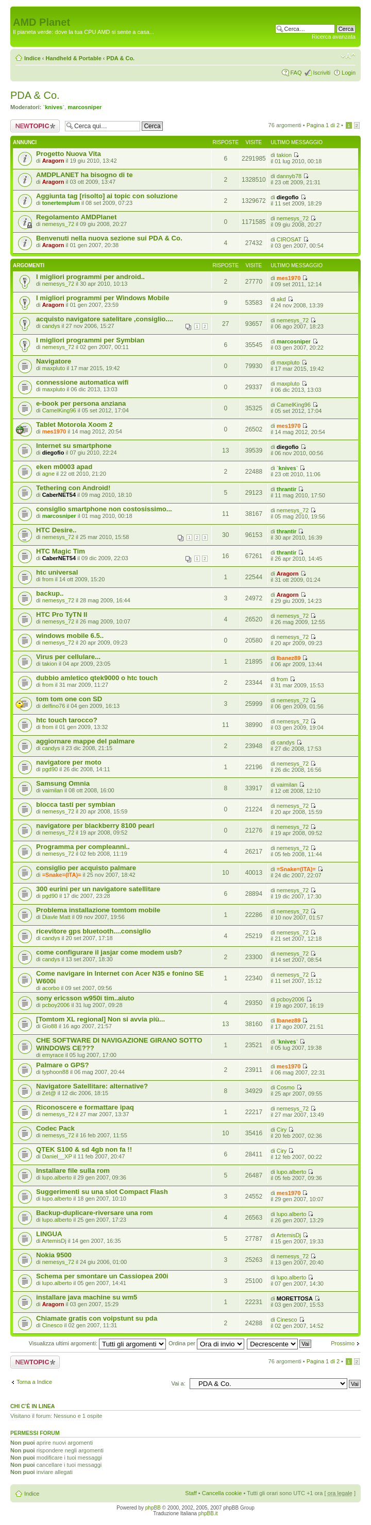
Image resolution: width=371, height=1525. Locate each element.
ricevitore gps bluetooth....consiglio (93, 931)
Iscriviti (321, 73)
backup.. (50, 593)
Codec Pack (55, 1128)
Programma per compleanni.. (83, 847)
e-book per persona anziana (81, 403)
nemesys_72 (58, 224)
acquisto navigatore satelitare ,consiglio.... (104, 319)
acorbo (51, 988)
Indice (32, 58)
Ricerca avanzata (334, 36)
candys (51, 326)
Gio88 (49, 1026)
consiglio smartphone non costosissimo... (104, 509)
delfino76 (53, 706)
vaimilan (52, 790)
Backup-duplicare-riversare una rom (94, 1213)
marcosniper (85, 107)
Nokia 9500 (54, 1255)
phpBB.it (208, 1513)
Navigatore (53, 361)
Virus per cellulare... (68, 657)
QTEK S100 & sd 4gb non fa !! (84, 1149)
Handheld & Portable (74, 58)
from (48, 579)
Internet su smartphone (74, 445)
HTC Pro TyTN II (61, 614)
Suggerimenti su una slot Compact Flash (102, 1191)
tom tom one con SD (69, 699)
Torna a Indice (34, 1382)
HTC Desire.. (56, 530)
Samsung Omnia (63, 783)
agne (48, 474)
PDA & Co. (121, 58)
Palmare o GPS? (62, 1065)
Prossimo (343, 1343)
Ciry (282, 1130)
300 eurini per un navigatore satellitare (98, 889)
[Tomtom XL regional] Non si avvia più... (100, 1019)
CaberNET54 (59, 495)
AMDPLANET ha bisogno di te (84, 175)
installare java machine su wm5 (86, 1297)
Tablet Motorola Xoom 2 (74, 424)
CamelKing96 (59, 410)
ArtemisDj (54, 1241)
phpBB (153, 1508)
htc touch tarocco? (66, 720)
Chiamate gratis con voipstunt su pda (96, 1318)
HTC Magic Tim (60, 551)
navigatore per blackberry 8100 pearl (95, 825)
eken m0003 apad (64, 467)
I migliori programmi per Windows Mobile (103, 298)
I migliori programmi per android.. (90, 277)
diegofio (288, 197)
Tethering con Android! (73, 488)
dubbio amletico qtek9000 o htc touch (97, 678)
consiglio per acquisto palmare (86, 868)
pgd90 (50, 769)
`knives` (54, 107)
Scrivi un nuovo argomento (35, 125)
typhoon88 (55, 1072)
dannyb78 (289, 176)
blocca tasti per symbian (75, 804)
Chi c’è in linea (32, 1406)
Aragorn (53, 161)
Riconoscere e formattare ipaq (85, 1107)
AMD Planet (41, 22)
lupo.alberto (57, 1177)
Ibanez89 (288, 658)
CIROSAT (289, 239)
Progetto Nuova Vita (68, 154)
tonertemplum (61, 203)
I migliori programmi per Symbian (90, 340)
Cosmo (286, 1087)
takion (284, 155)
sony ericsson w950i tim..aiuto (85, 998)
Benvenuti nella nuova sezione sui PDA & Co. (109, 238)
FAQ (295, 73)
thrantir (287, 489)
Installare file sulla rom (73, 1170)
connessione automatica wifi (82, 382)
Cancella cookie (222, 1493)
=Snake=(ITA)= (61, 875)
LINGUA (49, 1234)
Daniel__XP (57, 1156)
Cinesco (52, 1325)
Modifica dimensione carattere (348, 56)
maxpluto (53, 368)
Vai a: (178, 1383)
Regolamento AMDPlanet (76, 217)
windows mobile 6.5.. (70, 635)
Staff (190, 1493)
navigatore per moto (69, 762)
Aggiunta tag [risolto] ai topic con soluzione (107, 196)
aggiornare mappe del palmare (85, 741)
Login (349, 73)
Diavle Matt (56, 917)
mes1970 (289, 278)
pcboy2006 (56, 1005)
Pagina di (323, 125)
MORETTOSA (295, 1298)
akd (281, 299)
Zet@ (49, 1093)
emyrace (53, 1055)
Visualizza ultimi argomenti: (97, 1343)
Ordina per (206, 1343)
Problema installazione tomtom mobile (98, 910)
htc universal (57, 572)
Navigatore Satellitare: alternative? (92, 1086)
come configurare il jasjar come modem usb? (109, 952)
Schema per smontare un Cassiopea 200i (102, 1276)
